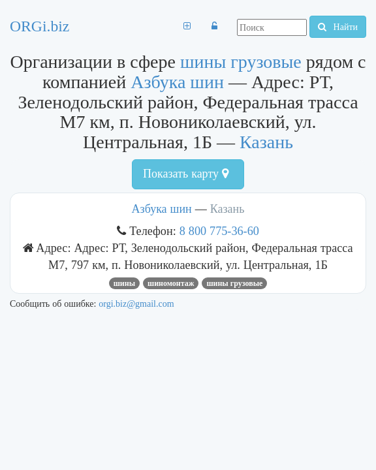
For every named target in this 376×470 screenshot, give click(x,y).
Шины (124, 283)
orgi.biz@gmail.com (136, 303)
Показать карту (185, 174)
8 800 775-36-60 (219, 231)
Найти (338, 26)
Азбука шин (177, 81)
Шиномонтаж (171, 283)
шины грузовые (241, 61)
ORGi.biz (39, 26)
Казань (266, 142)
